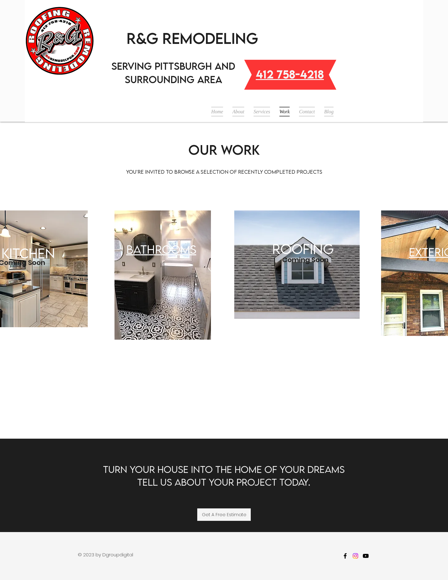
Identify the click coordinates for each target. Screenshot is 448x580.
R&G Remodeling (192, 38)
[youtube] (365, 555)
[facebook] (345, 555)
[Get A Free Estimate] (224, 514)
